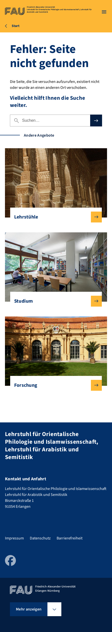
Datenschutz (40, 538)
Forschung (54, 385)
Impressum (14, 538)
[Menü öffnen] (104, 11)
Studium (54, 301)
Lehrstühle (54, 217)
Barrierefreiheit (69, 538)
